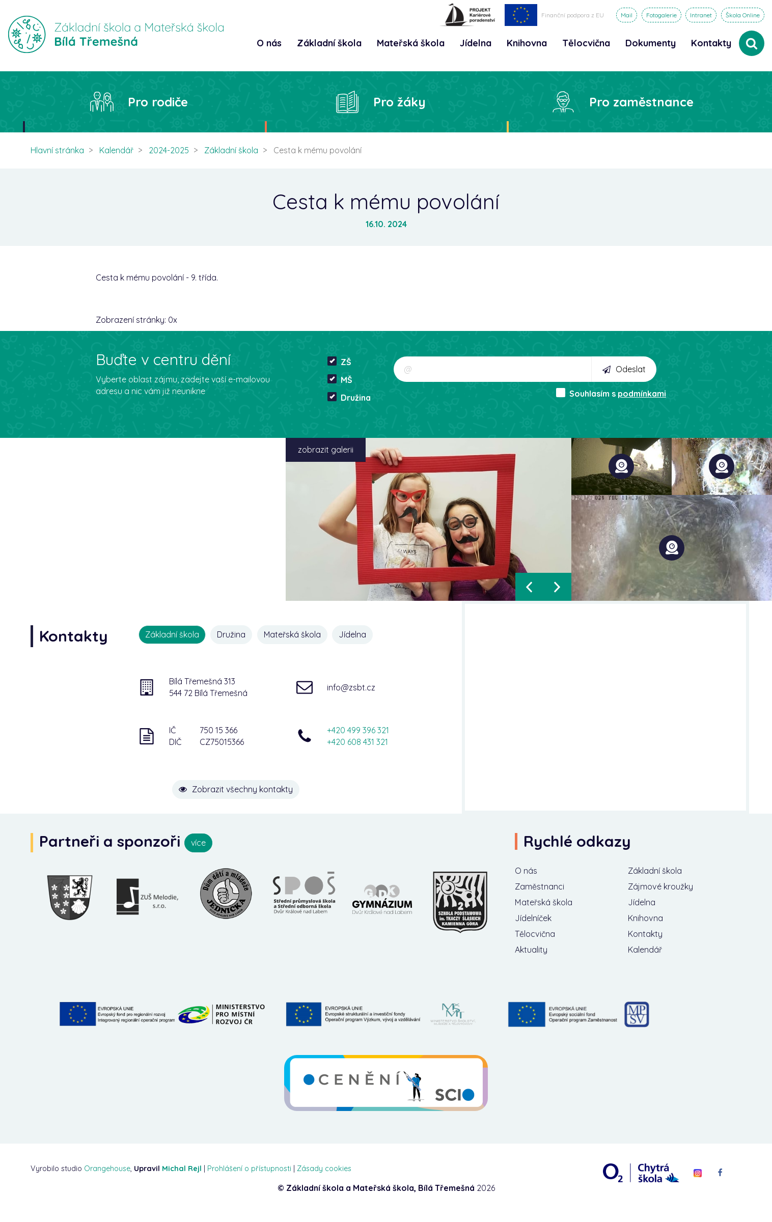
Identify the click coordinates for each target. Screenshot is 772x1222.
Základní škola (231, 150)
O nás (527, 871)
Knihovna (648, 923)
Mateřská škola (296, 634)
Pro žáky (399, 101)
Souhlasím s (611, 393)
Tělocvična (538, 940)
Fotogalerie (661, 15)
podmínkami (642, 393)
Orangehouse (107, 1176)
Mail (626, 15)
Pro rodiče (158, 101)
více (198, 843)
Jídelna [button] (475, 43)
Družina (349, 397)
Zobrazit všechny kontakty (265, 781)
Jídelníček (536, 923)
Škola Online (743, 15)
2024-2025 (169, 150)
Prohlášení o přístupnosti (249, 1176)
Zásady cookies (324, 1176)
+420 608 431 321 (357, 740)
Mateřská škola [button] (411, 43)
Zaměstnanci (543, 888)
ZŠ (339, 361)
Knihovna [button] (527, 43)
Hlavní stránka (57, 150)
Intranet (701, 15)
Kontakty (711, 43)
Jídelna (359, 634)
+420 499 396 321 (358, 729)
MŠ (339, 379)
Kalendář (116, 150)
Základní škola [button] (329, 43)
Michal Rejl (182, 1176)
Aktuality (533, 957)
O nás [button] (269, 43)
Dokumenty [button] (650, 43)
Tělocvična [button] (586, 43)
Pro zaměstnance (641, 101)
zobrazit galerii (325, 450)
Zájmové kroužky (665, 888)
